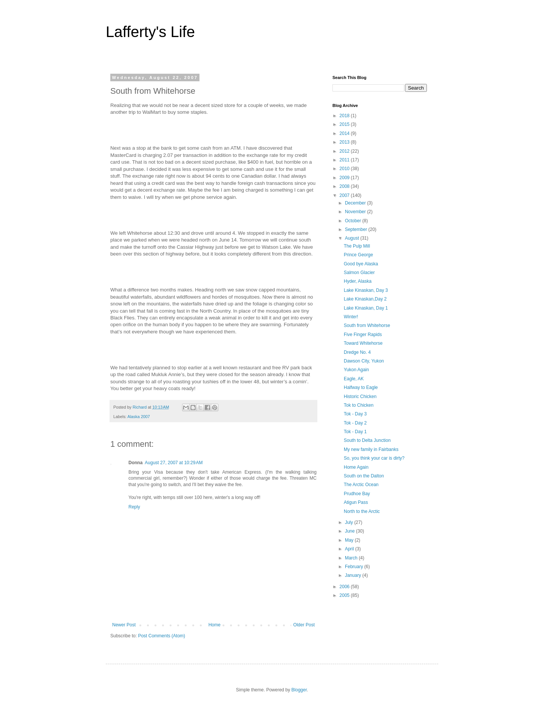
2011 (345, 160)
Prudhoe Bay (357, 493)
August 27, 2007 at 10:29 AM (173, 462)
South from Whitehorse (367, 325)
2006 (345, 586)
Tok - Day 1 (355, 431)
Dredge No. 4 (357, 352)
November (356, 211)
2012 (345, 151)
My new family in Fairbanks (371, 449)
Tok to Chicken (359, 405)
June (350, 531)
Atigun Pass (356, 502)
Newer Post (124, 624)
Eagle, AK (354, 378)
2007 (345, 195)
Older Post (304, 624)
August (352, 238)
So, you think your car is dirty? (374, 458)
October (353, 220)
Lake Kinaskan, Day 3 (366, 290)
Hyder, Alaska (357, 281)
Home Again (356, 467)
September (356, 229)
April (350, 549)
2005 (345, 595)
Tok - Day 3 (355, 414)
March (352, 558)
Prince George (358, 254)
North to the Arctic (362, 511)
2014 (345, 133)
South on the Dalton (364, 476)
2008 (345, 186)
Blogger (299, 690)
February (354, 566)
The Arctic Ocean (361, 484)
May (350, 540)
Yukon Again (356, 369)
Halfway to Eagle (361, 387)
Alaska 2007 (138, 416)
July (349, 522)
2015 (345, 124)
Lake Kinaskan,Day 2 (365, 299)
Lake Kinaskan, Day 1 (366, 308)
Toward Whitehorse (363, 343)
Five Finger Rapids (363, 334)
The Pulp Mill (357, 246)
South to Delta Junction (367, 440)
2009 (345, 177)
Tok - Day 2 (355, 423)
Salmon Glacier (359, 272)
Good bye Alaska (361, 263)
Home (215, 624)
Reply (134, 507)
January (353, 575)
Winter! (351, 316)
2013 (345, 142)
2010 (345, 168)
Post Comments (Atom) (161, 635)
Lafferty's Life (150, 31)
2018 (345, 115)
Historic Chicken (360, 396)
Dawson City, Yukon (364, 361)
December (356, 203)
